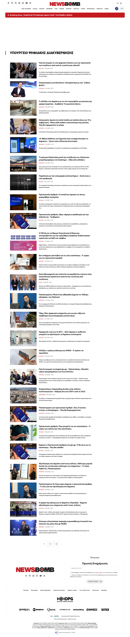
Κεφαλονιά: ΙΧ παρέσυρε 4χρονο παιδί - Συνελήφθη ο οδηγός (47, 15)
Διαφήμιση (104, 590)
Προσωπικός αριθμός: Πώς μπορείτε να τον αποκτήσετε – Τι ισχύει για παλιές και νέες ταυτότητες (65, 427)
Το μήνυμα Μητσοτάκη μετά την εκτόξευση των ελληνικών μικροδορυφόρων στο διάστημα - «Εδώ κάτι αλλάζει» (64, 158)
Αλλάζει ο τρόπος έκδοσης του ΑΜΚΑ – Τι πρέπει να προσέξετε (61, 351)
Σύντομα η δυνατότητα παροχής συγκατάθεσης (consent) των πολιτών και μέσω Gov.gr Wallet (65, 522)
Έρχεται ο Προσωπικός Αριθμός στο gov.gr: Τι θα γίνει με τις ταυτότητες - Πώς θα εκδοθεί (65, 446)
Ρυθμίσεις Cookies (72, 590)
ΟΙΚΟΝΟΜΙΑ (49, 8)
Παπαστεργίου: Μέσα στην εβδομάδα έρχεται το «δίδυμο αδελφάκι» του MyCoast (63, 295)
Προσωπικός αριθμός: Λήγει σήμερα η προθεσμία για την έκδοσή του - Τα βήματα (64, 215)
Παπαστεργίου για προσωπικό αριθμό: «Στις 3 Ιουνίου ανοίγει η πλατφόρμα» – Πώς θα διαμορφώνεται (62, 409)
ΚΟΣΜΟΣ (61, 8)
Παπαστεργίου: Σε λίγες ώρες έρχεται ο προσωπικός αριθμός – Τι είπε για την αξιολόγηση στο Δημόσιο (65, 485)
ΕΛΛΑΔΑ (35, 8)
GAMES (107, 8)
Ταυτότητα (25, 590)
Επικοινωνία (95, 590)
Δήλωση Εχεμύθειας (45, 590)
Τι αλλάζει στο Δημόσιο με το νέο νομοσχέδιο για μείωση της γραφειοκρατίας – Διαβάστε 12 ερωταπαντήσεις (65, 102)
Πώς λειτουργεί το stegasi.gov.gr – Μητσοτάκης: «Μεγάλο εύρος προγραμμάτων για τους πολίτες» (63, 370)
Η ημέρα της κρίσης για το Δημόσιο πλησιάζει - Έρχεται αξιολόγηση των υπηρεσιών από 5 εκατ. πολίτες (63, 504)
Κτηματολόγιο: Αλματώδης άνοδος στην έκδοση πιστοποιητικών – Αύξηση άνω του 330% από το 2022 (62, 390)
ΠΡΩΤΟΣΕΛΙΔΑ (91, 8)
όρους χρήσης (99, 572)
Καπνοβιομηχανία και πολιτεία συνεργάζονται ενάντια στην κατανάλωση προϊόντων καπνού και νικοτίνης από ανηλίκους (65, 276)
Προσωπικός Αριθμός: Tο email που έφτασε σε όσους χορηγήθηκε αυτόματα (62, 195)
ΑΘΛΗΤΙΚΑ (68, 8)
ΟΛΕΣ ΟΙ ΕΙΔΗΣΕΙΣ (26, 8)
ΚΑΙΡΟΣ (83, 8)
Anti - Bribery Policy (84, 590)
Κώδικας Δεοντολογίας (59, 590)
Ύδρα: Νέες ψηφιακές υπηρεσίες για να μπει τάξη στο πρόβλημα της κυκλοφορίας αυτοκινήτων (62, 314)
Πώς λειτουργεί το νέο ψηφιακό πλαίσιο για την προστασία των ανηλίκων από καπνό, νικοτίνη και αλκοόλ (65, 64)
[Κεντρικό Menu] (122, 8)
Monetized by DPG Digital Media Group (70, 616)
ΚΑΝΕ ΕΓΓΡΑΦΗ (94, 581)
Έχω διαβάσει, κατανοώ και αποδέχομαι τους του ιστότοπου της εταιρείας (95, 572)
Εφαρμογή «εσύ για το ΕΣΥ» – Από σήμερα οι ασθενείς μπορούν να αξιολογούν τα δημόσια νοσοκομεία (62, 333)
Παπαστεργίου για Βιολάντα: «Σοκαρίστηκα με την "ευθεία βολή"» (64, 84)
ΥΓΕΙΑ (55, 8)
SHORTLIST (100, 8)
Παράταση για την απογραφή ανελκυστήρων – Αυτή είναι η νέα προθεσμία (64, 177)
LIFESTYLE (76, 8)
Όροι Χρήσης (34, 590)
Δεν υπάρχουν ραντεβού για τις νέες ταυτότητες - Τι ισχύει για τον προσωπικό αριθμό (64, 256)
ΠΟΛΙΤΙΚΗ (41, 8)
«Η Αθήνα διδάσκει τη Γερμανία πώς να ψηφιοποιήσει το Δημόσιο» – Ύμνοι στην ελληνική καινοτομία (63, 140)
